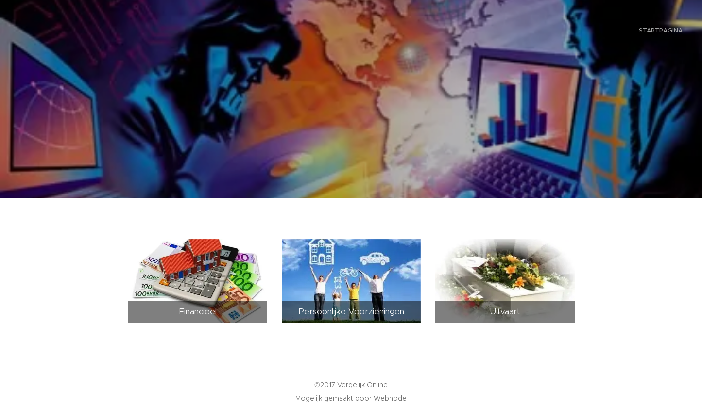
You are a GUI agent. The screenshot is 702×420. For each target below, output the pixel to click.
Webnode (390, 398)
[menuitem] (681, 31)
